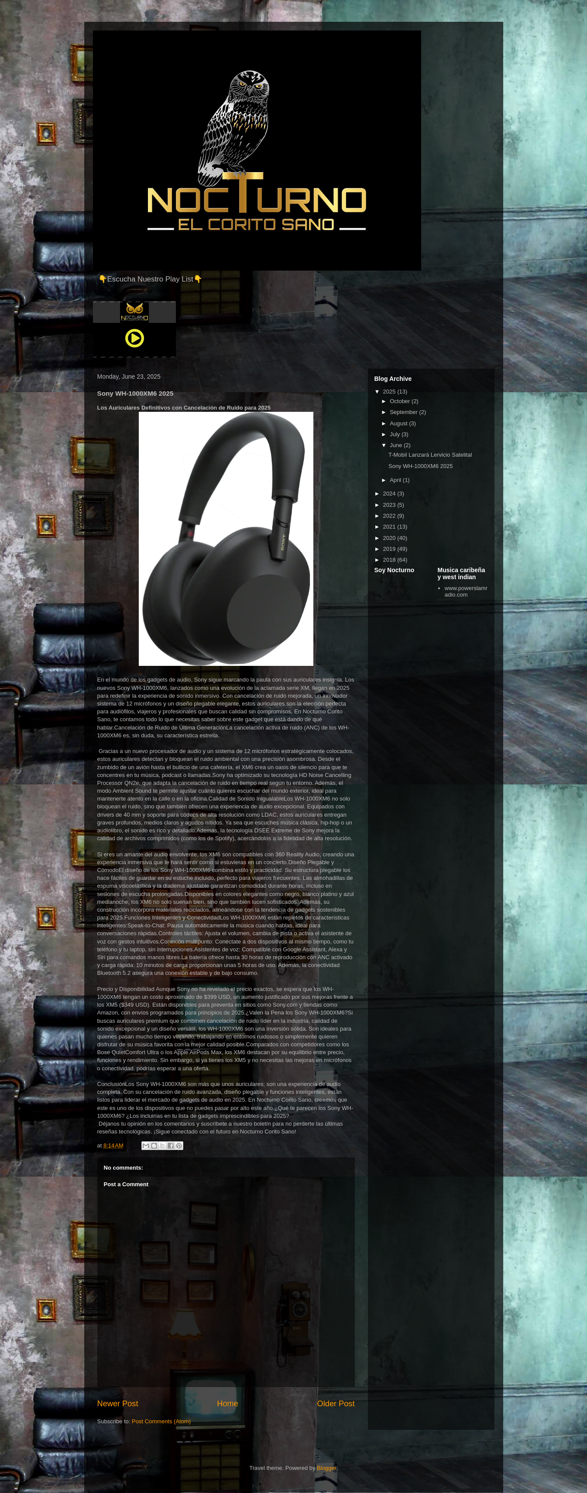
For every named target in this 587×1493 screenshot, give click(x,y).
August (399, 423)
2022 (390, 515)
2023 (390, 505)
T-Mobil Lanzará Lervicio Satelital (430, 454)
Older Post (336, 1403)
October (401, 401)
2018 (390, 559)
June (397, 445)
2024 (390, 493)
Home (227, 1403)
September (404, 412)
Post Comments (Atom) (161, 1421)
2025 (390, 391)
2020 (390, 538)
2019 (390, 549)
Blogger (326, 1468)
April (396, 480)
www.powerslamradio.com (466, 591)
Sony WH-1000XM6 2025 (420, 466)
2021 (390, 526)
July (396, 434)
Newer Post (117, 1403)
